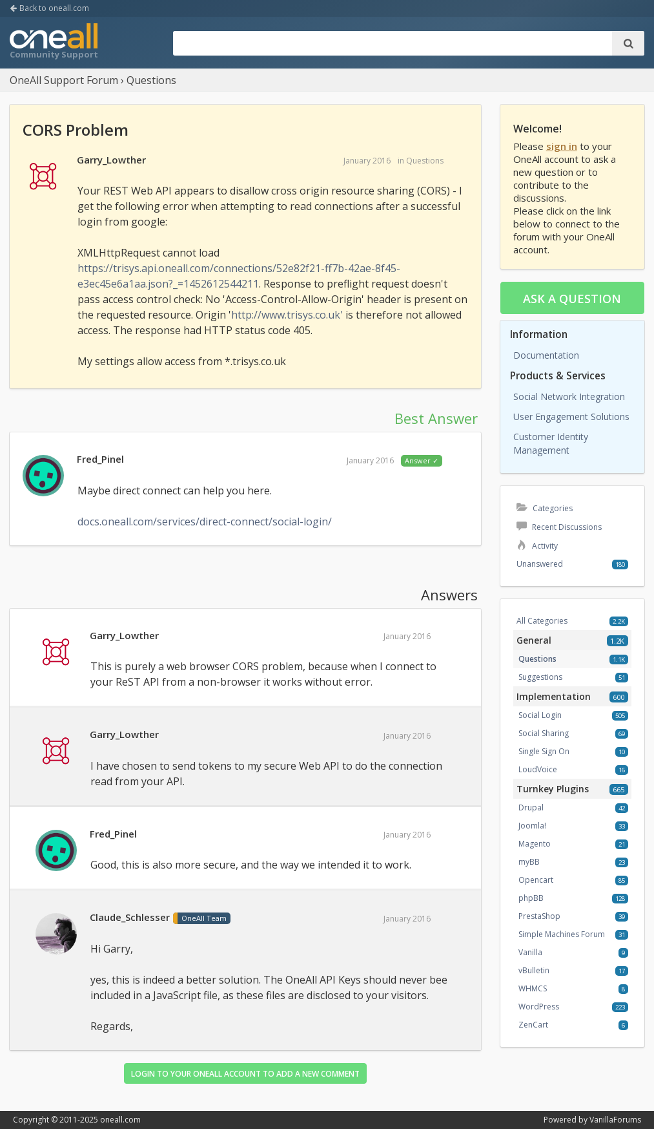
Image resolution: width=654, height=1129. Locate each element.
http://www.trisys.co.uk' (287, 315)
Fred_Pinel (100, 458)
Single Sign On (543, 751)
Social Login (540, 715)
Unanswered (539, 563)
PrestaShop (539, 916)
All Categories (541, 620)
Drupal (531, 807)
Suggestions (540, 676)
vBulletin (533, 970)
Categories (544, 508)
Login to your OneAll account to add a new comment (245, 1073)
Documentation (546, 355)
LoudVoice (537, 769)
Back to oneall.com (49, 8)
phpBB (531, 897)
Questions (425, 160)
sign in (561, 146)
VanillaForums (615, 1119)
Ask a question (572, 298)
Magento (534, 843)
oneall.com (120, 1119)
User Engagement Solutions (571, 416)
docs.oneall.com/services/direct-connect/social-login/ (204, 521)
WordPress (538, 1006)
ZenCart (533, 1024)
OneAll (53, 42)
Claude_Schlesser (130, 917)
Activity (537, 545)
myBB (529, 861)
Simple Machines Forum (561, 934)
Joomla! (532, 825)
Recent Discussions (559, 527)
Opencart (535, 879)
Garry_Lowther (111, 159)
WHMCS (532, 988)
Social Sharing (543, 733)
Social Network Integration (569, 396)
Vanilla (530, 952)
